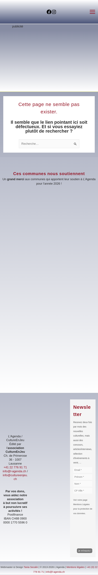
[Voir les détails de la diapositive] (49, 61)
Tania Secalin (31, 567)
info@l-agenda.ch (14, 471)
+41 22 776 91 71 (15, 467)
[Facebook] (46, 12)
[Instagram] (56, 12)
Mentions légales (76, 567)
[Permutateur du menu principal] (92, 11)
